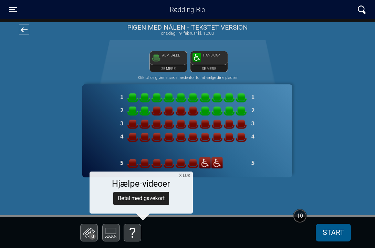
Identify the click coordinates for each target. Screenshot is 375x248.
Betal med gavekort (141, 198)
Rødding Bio (187, 10)
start (333, 232)
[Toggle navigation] (13, 9)
